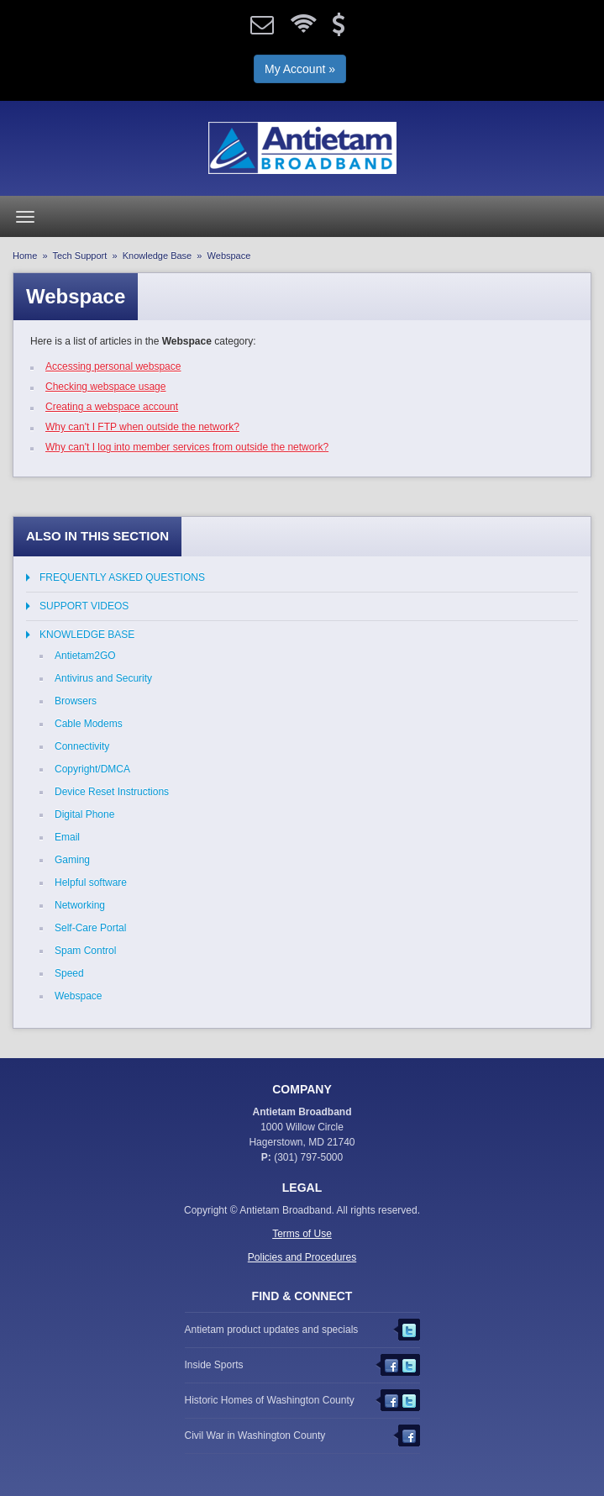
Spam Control (85, 950)
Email (67, 837)
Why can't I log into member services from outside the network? (186, 447)
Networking (80, 905)
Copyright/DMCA (92, 769)
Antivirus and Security (103, 678)
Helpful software (91, 882)
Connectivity (82, 746)
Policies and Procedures (302, 1257)
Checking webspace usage (105, 386)
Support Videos (84, 606)
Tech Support (80, 255)
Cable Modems (89, 724)
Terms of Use (302, 1234)
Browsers (76, 701)
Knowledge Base (157, 255)
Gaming (72, 860)
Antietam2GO (85, 655)
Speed (69, 973)
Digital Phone (84, 814)
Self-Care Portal (90, 928)
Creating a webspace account (111, 407)
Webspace (78, 996)
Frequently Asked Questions (122, 577)
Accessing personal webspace (113, 366)
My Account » (300, 69)
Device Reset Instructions (112, 792)
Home (25, 255)
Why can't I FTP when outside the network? (142, 427)
